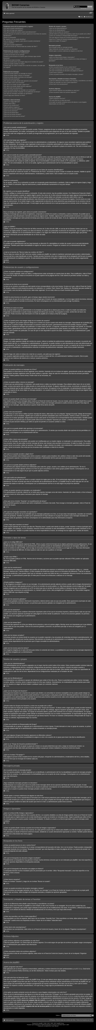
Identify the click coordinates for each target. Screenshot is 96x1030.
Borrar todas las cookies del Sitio (65, 1020)
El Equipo (52, 1020)
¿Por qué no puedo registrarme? (13, 44)
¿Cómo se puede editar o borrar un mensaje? (17, 75)
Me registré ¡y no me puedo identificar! (15, 39)
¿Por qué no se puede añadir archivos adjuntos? (18, 86)
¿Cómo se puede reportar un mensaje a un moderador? (20, 90)
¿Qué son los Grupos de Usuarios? (59, 32)
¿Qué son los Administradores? (58, 28)
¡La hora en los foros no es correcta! (14, 54)
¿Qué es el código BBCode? (12, 101)
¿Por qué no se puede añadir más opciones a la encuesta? (21, 81)
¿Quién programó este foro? (57, 98)
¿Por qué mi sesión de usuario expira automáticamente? (20, 32)
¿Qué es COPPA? (9, 43)
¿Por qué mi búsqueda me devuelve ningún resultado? (64, 69)
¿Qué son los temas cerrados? (12, 114)
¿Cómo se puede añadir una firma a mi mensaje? (18, 77)
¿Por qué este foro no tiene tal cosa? (59, 100)
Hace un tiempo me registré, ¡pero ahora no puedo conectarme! (22, 41)
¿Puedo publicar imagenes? (12, 107)
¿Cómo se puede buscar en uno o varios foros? (62, 67)
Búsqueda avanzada (86, 8)
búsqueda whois (66, 996)
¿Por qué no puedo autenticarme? (13, 28)
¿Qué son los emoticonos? (11, 105)
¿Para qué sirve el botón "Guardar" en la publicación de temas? (22, 91)
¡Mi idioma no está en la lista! (12, 60)
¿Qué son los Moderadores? (57, 30)
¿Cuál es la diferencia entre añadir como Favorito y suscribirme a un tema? (70, 80)
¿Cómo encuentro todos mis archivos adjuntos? (62, 92)
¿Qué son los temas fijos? (11, 112)
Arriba (7, 135)
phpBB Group (78, 969)
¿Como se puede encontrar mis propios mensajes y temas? (66, 74)
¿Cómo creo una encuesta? (12, 79)
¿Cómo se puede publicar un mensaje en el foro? (18, 73)
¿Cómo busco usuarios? (56, 72)
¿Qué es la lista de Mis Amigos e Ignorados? (62, 57)
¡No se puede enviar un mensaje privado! (61, 47)
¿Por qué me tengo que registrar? (13, 30)
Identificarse (88, 16)
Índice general (10, 13)
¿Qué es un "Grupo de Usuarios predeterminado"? (63, 39)
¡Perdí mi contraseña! (10, 37)
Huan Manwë (54, 1026)
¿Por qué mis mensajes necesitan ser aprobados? (18, 93)
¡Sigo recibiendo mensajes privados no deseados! (63, 49)
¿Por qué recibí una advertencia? (13, 88)
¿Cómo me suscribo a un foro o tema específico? (63, 82)
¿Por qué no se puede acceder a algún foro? (16, 84)
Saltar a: (58, 1015)
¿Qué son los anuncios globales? (13, 109)
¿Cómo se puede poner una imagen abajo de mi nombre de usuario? (23, 62)
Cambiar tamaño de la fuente (90, 13)
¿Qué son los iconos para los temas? (14, 116)
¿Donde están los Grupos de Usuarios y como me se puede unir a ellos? (70, 34)
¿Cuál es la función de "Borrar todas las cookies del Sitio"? (20, 46)
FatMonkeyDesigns (46, 1024)
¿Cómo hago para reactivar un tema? (14, 95)
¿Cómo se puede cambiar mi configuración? (16, 52)
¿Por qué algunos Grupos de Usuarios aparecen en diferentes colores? (69, 37)
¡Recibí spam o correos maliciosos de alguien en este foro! (66, 51)
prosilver (60, 1024)
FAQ (81, 16)
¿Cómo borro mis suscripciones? (58, 84)
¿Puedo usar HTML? (10, 103)
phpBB (40, 1023)
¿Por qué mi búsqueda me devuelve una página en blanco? (66, 70)
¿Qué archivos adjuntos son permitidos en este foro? (64, 90)
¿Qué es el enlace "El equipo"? (58, 41)
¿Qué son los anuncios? (11, 110)
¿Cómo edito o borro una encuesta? (14, 82)
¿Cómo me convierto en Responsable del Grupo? (63, 35)
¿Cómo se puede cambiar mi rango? (14, 63)
